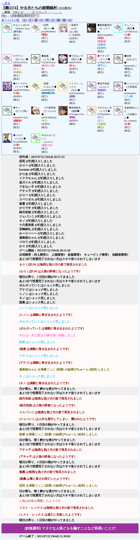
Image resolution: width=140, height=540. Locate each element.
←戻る (5, 3)
